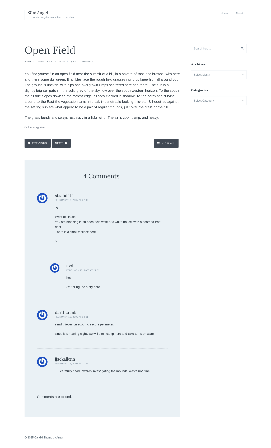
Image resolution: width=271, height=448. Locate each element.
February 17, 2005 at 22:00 (71, 200)
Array (59, 437)
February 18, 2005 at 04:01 (71, 317)
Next (59, 143)
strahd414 (64, 195)
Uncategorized (37, 127)
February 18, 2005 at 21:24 (71, 363)
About (239, 13)
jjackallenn (65, 359)
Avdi (28, 61)
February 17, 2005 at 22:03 (83, 270)
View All (166, 143)
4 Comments (84, 61)
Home (224, 13)
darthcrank (65, 312)
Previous (39, 143)
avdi (70, 265)
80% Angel (38, 12)
